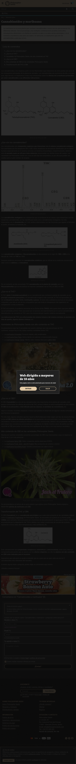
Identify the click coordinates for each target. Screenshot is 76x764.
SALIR (47, 389)
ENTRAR (28, 389)
